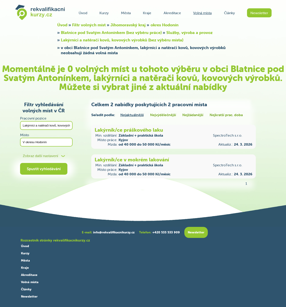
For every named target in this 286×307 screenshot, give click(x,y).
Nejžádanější (192, 115)
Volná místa (202, 13)
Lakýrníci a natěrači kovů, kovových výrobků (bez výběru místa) (122, 40)
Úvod (83, 13)
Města (126, 13)
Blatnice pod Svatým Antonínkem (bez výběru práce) (111, 32)
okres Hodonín (164, 24)
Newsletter (259, 13)
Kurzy (104, 13)
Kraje (147, 13)
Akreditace (172, 13)
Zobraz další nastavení (40, 156)
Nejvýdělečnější (163, 115)
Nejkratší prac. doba (226, 115)
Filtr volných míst (89, 24)
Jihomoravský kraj (128, 24)
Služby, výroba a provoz (189, 32)
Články (229, 13)
